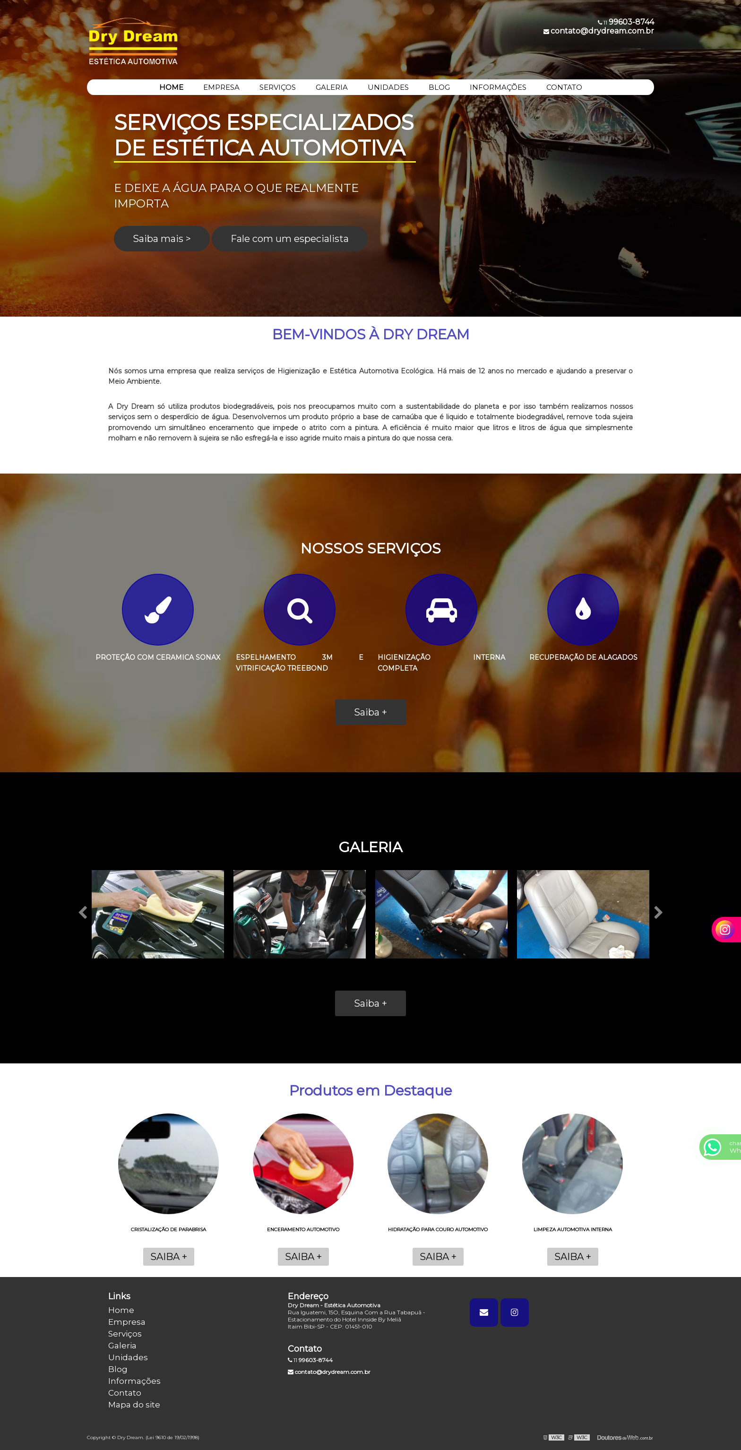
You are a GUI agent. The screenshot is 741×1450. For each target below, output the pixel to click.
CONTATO (564, 87)
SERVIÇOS (277, 87)
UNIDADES (388, 87)
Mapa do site (134, 1404)
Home (121, 1310)
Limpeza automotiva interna (573, 1229)
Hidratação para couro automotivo (438, 1229)
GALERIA (332, 87)
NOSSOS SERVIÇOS (371, 548)
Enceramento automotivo (303, 1229)
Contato (124, 1393)
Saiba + (370, 712)
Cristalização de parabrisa (168, 1229)
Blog (118, 1369)
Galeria (122, 1345)
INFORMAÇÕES (498, 87)
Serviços (125, 1333)
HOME (171, 87)
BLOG (439, 87)
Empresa (127, 1322)
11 (310, 1360)
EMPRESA (221, 87)
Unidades (128, 1357)
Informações (134, 1381)
